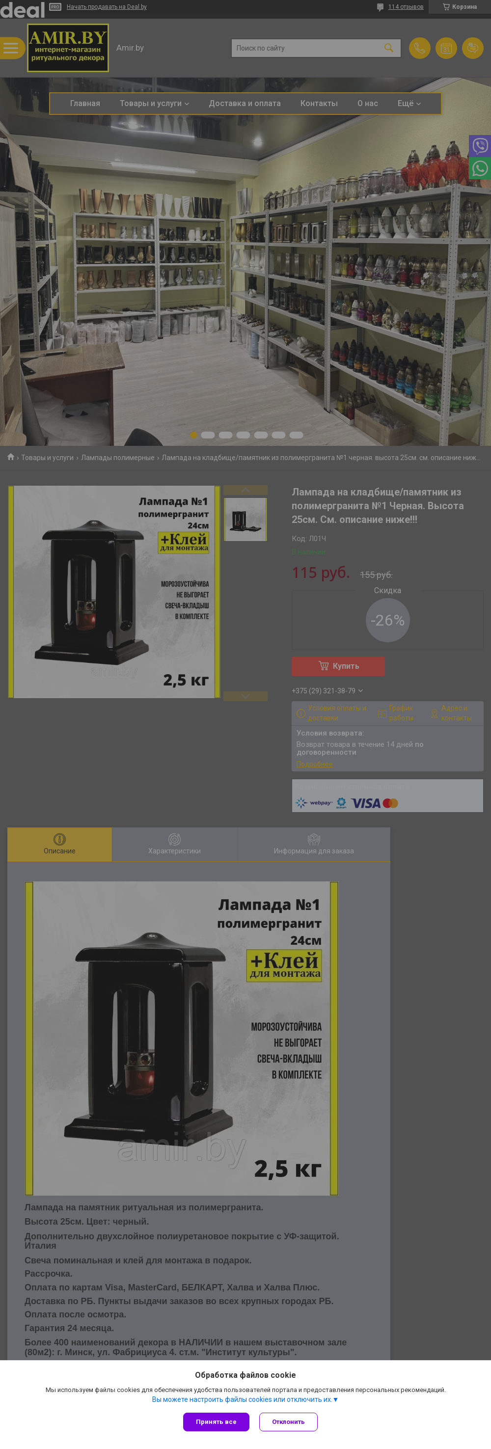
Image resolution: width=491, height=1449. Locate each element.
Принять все (216, 1421)
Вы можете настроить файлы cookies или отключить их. (242, 1399)
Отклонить (288, 1421)
